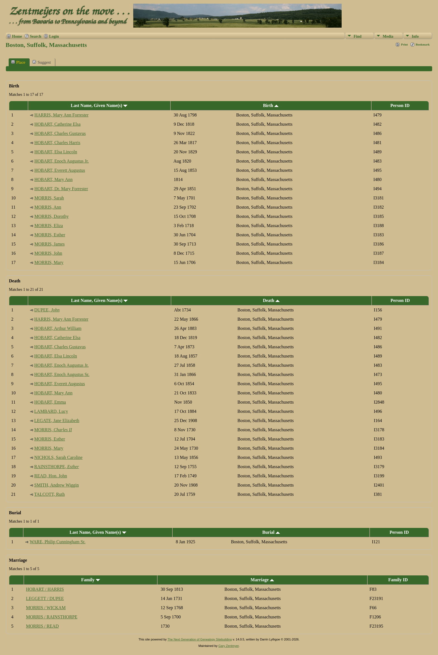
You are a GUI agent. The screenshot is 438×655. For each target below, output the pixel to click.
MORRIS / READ (42, 626)
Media (388, 36)
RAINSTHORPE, (56, 466)
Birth (270, 105)
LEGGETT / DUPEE (45, 598)
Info (415, 36)
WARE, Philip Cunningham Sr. (57, 541)
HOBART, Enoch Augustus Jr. (61, 161)
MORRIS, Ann (47, 207)
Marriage (262, 579)
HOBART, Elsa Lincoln (55, 151)
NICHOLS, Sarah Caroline (58, 457)
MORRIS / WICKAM (46, 607)
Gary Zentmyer (228, 645)
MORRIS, (53, 429)
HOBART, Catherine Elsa (57, 124)
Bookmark (423, 44)
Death (271, 300)
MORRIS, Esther (49, 234)
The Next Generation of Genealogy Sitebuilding (199, 639)
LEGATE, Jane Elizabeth (56, 420)
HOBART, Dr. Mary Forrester (61, 188)
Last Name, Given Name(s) (99, 105)
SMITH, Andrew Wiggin (56, 485)
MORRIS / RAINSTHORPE (51, 616)
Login (54, 36)
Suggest (41, 62)
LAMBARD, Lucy (51, 411)
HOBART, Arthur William (58, 328)
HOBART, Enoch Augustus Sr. (61, 374)
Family (90, 579)
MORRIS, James (49, 244)
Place (18, 62)
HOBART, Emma (50, 402)
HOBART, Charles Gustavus (60, 133)
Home (17, 36)
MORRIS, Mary (48, 262)
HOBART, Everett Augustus (59, 170)
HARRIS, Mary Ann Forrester (61, 115)
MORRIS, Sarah (49, 198)
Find (357, 36)
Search (35, 36)
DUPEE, (47, 310)
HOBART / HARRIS (45, 589)
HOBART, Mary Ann (53, 179)
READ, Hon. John (50, 475)
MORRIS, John (48, 253)
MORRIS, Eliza (48, 225)
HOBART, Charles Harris (57, 142)
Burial (271, 532)
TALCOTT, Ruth (49, 494)
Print (404, 44)
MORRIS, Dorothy (51, 216)
